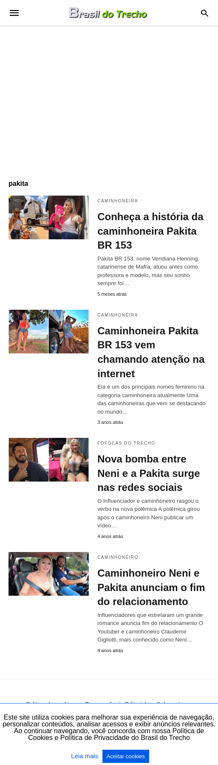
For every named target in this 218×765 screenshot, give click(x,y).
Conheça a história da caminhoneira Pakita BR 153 (150, 231)
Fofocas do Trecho (126, 443)
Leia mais (85, 755)
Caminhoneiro (118, 557)
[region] (109, 98)
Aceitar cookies (126, 756)
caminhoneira (117, 201)
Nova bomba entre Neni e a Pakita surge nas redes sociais (148, 473)
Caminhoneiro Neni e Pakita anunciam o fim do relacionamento (151, 587)
